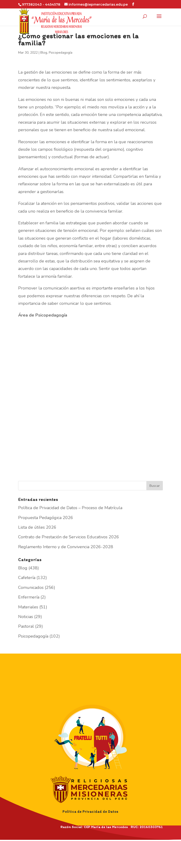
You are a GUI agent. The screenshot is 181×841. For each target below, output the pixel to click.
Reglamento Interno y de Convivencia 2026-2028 (65, 547)
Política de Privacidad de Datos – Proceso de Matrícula (70, 508)
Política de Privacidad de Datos (90, 811)
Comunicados (31, 587)
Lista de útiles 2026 (37, 527)
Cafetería (26, 577)
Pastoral (26, 626)
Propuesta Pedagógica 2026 (45, 517)
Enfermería (28, 597)
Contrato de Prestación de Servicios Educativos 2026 (68, 537)
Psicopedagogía (60, 52)
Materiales (28, 607)
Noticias (25, 616)
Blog (43, 52)
